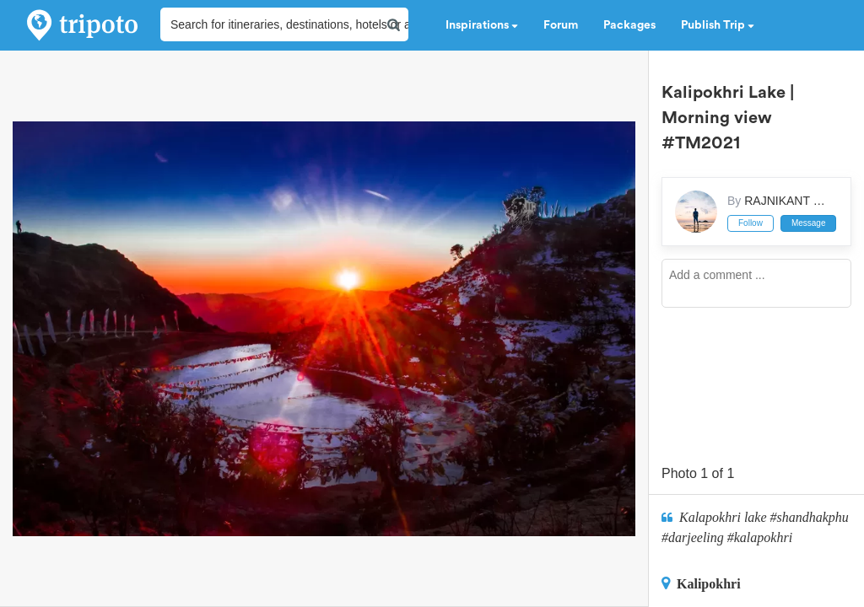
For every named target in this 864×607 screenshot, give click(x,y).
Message (808, 223)
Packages (629, 25)
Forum (560, 25)
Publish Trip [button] (717, 25)
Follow (750, 223)
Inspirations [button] (482, 25)
